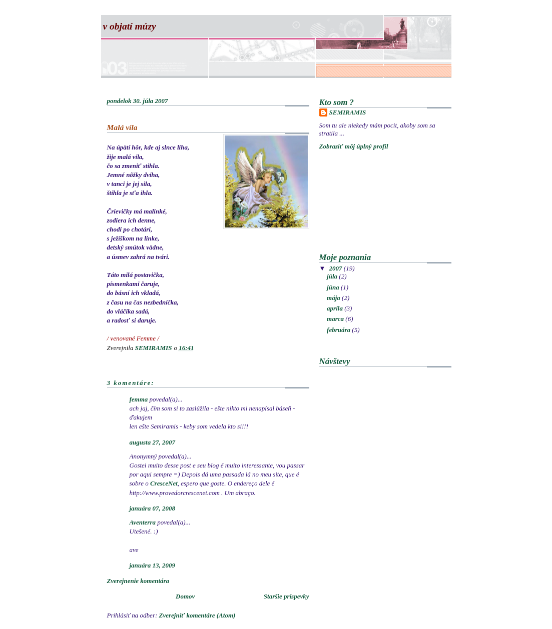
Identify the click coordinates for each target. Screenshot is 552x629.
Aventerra (143, 522)
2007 (336, 268)
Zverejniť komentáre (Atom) (197, 615)
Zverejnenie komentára (138, 580)
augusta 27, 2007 (152, 442)
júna (334, 287)
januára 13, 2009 (152, 565)
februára (339, 330)
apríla (335, 308)
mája (334, 298)
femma (139, 399)
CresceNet (164, 483)
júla (333, 276)
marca (336, 318)
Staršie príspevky (286, 596)
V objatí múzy (129, 26)
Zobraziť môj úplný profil (353, 146)
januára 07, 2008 (152, 508)
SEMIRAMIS (347, 112)
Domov (185, 596)
